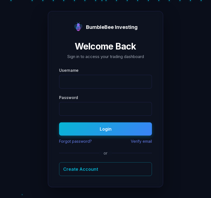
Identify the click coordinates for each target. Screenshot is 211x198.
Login (106, 129)
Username (69, 70)
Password (68, 97)
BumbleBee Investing (105, 27)
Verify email (141, 141)
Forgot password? (75, 141)
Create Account (80, 169)
